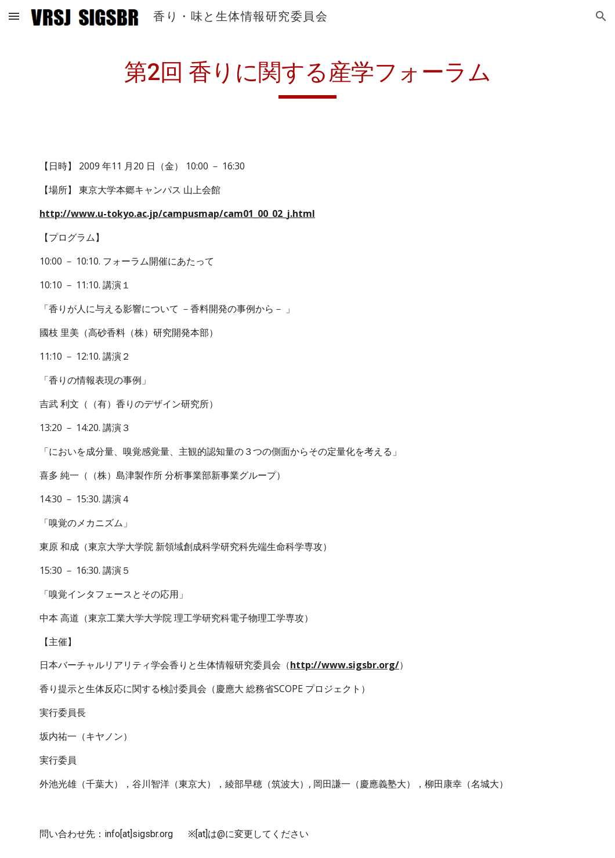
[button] (14, 16)
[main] (307, 76)
